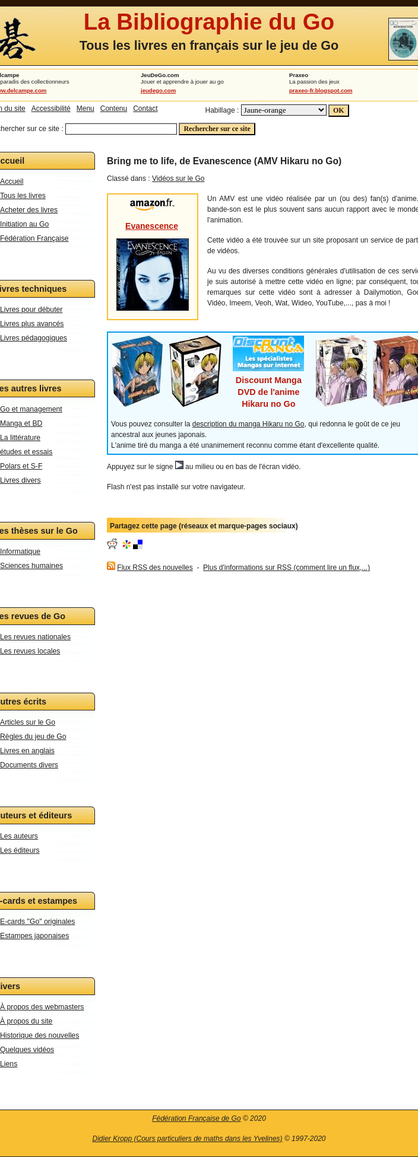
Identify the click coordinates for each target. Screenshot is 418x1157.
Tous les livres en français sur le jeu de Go (209, 45)
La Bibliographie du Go (209, 21)
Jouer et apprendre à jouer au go (182, 81)
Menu (85, 108)
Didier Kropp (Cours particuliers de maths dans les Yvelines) (187, 1138)
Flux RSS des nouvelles (154, 567)
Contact (145, 108)
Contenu (113, 108)
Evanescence (151, 226)
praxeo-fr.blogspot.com (321, 90)
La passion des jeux (314, 81)
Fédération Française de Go (196, 1118)
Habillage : (222, 110)
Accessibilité (51, 108)
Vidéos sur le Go (178, 178)
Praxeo (298, 75)
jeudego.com (158, 90)
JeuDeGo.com (160, 75)
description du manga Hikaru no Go (248, 424)
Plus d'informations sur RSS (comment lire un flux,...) (286, 567)
